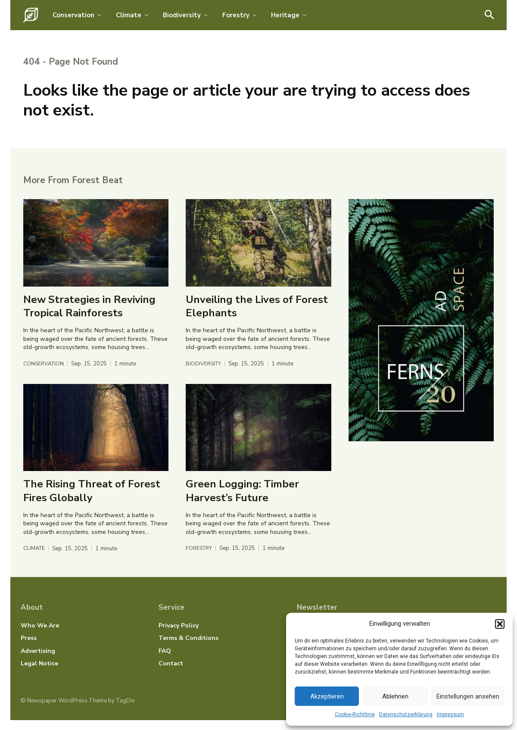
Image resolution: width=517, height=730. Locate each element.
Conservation (44, 373)
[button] (499, 624)
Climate (35, 558)
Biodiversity (205, 373)
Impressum (450, 714)
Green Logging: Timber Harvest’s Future (242, 500)
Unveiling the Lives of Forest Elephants (257, 315)
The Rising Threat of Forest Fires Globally (91, 500)
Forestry (200, 558)
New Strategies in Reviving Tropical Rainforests (89, 315)
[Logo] (30, 15)
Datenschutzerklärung (406, 714)
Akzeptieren (327, 696)
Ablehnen (395, 696)
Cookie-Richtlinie (355, 714)
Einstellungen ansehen (467, 696)
